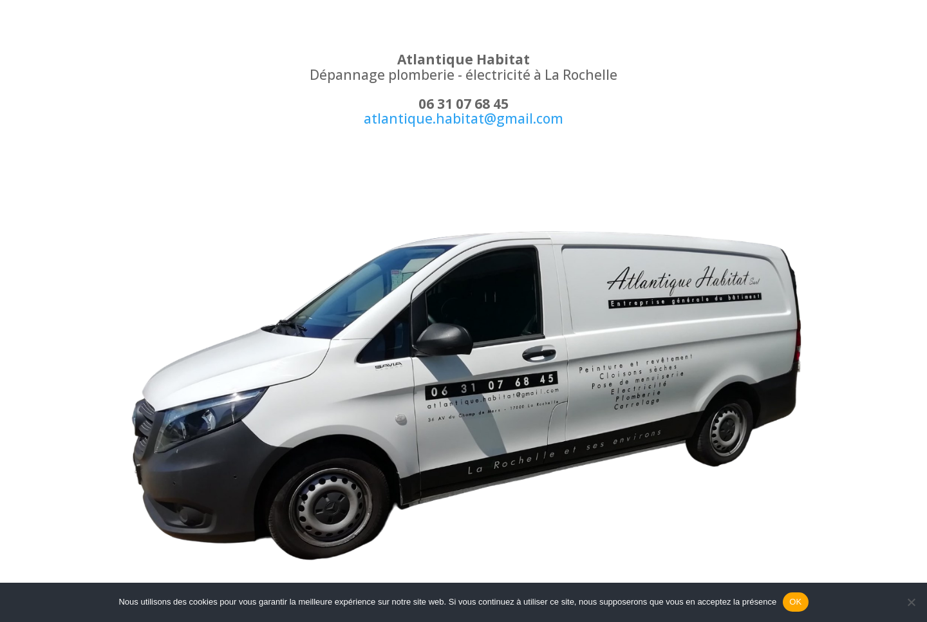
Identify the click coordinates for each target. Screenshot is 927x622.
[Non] (910, 602)
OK (795, 602)
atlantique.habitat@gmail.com (463, 118)
